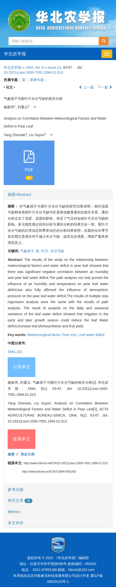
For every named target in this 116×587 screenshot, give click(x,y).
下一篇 (104, 87)
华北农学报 (15, 53)
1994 (29, 67)
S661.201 (15, 352)
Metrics (14, 512)
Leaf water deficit (91, 335)
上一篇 (86, 87)
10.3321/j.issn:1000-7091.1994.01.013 (33, 72)
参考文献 (15, 489)
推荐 (11, 454)
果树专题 (37, 80)
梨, (38, 251)
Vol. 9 (39, 67)
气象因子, (28, 251)
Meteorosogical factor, (44, 335)
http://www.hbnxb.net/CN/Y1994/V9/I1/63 (49, 471)
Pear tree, (70, 335)
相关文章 (20, 500)
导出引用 (27, 454)
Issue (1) (54, 67)
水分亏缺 (57, 251)
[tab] (58, 194)
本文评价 (15, 523)
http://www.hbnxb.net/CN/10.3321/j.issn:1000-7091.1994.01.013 (66, 463)
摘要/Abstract (19, 194)
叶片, (45, 251)
